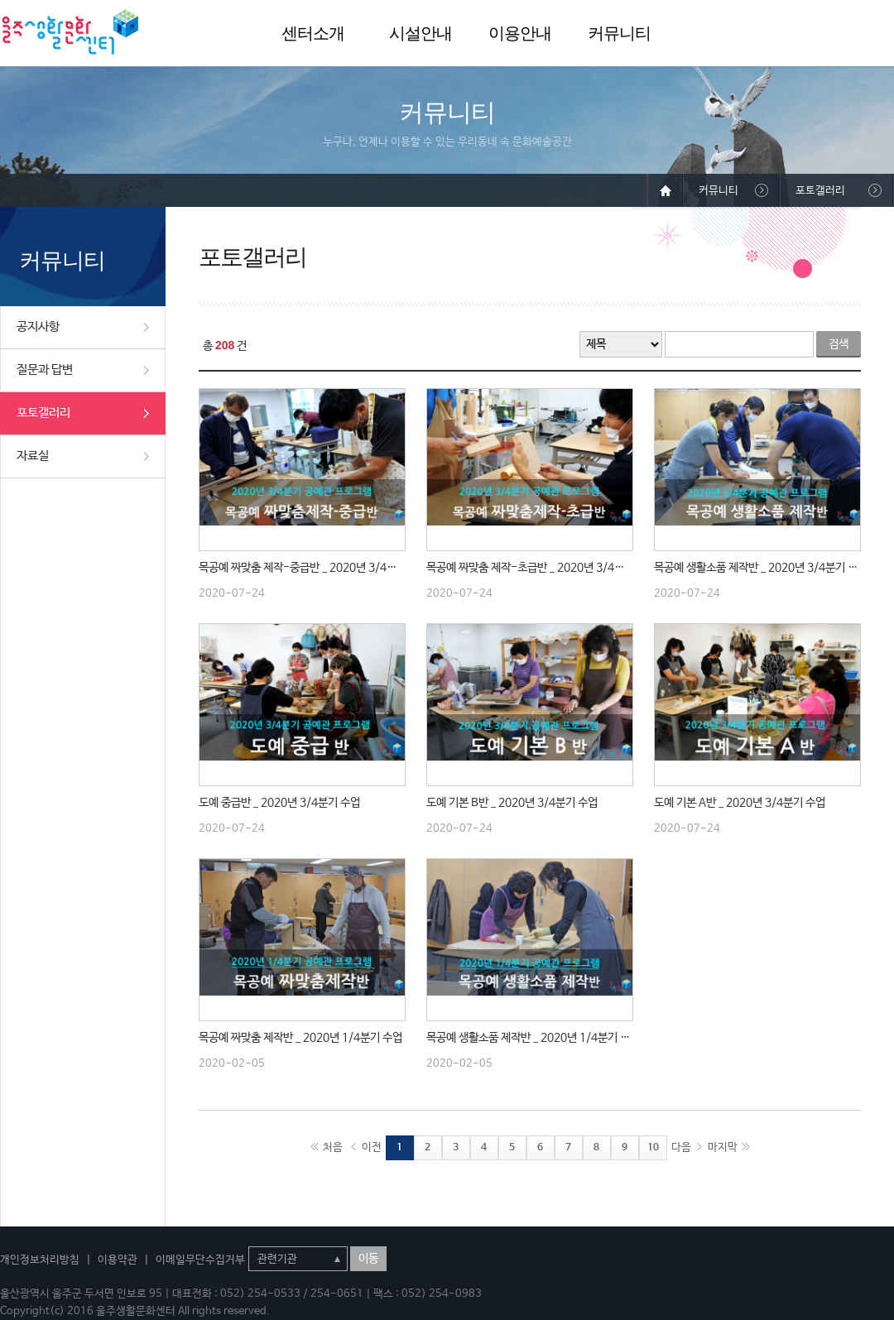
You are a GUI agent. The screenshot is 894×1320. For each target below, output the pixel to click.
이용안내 (519, 33)
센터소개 (312, 33)
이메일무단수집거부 (200, 1260)
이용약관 (117, 1260)
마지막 (723, 1147)
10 (653, 1148)
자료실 (33, 456)
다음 (681, 1147)
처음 (333, 1147)
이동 (368, 1258)
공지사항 (38, 326)
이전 (372, 1147)
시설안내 (420, 33)
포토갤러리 (43, 413)
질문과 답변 (45, 369)
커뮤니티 (619, 33)
